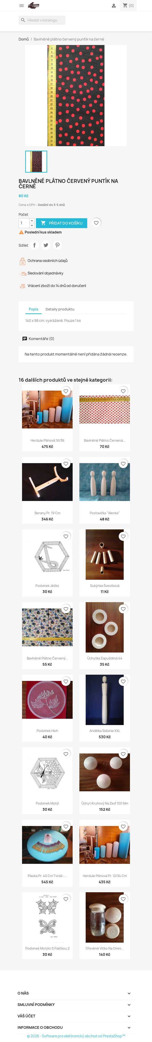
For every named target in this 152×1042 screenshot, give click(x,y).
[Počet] (24, 223)
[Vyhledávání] (42, 20)
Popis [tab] (33, 309)
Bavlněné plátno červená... (104, 440)
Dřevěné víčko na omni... (105, 948)
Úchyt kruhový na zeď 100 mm (104, 803)
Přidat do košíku (62, 223)
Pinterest (57, 245)
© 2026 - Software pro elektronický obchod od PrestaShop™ (76, 1036)
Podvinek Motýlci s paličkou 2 (47, 948)
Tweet (45, 245)
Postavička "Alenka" (105, 513)
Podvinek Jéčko (47, 586)
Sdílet (34, 245)
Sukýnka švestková (104, 586)
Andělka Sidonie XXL (104, 731)
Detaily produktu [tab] (60, 309)
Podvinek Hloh (47, 731)
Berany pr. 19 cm (47, 513)
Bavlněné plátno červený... (47, 658)
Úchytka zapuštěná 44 (104, 658)
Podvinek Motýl (47, 803)
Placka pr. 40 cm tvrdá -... (47, 876)
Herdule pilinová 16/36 (47, 440)
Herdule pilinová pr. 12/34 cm (105, 876)
